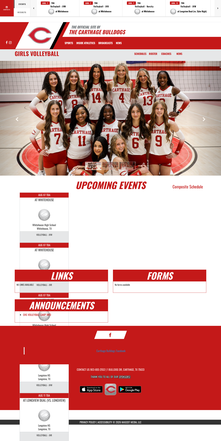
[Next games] (217, 8)
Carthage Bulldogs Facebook (111, 351)
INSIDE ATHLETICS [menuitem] (85, 43)
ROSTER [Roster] (153, 53)
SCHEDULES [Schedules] (140, 53)
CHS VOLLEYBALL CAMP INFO (37, 315)
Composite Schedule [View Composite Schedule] (188, 186)
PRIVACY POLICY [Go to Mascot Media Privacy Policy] (88, 422)
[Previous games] (33, 8)
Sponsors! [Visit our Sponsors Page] (124, 377)
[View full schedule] (7, 8)
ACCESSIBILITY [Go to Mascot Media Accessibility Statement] (105, 422)
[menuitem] (105, 43)
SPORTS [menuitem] (69, 43)
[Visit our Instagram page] (10, 42)
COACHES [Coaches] (166, 53)
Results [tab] (22, 12)
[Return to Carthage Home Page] (39, 35)
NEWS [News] (179, 53)
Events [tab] (22, 4)
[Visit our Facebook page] (7, 42)
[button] (58, 8)
